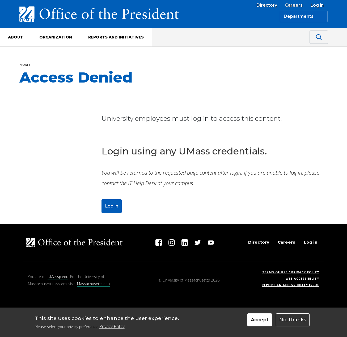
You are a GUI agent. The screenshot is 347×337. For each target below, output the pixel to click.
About (15, 37)
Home (25, 65)
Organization (55, 37)
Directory (266, 5)
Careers (294, 5)
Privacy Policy (112, 327)
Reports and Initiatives (116, 37)
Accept (260, 320)
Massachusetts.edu (93, 283)
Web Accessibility (302, 278)
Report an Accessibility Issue (292, 285)
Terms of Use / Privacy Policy (292, 272)
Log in (317, 5)
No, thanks (292, 320)
